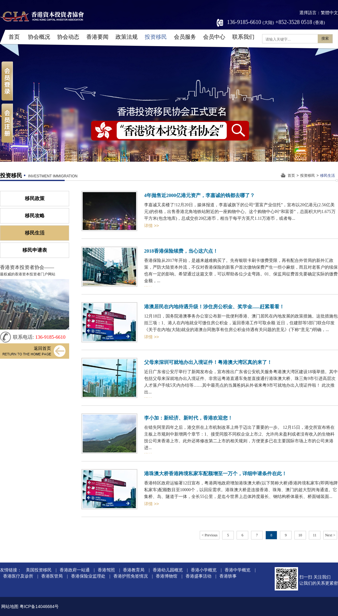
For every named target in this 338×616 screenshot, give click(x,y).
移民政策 (35, 198)
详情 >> (151, 226)
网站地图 (9, 606)
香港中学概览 (237, 570)
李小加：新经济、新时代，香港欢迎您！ (188, 418)
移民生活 (327, 175)
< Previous (210, 535)
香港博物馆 (166, 576)
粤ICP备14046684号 (39, 606)
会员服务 (185, 37)
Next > (330, 535)
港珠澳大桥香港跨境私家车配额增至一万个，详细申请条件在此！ (215, 473)
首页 (14, 37)
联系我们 (243, 37)
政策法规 (127, 37)
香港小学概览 (204, 570)
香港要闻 (97, 37)
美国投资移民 (39, 570)
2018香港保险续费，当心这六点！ (181, 251)
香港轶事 (228, 576)
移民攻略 (35, 215)
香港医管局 (52, 576)
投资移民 (156, 37)
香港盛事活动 (198, 576)
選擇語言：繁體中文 (318, 12)
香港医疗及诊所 (18, 576)
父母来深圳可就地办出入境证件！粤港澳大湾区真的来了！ (208, 362)
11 (314, 535)
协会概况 (39, 37)
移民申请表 (34, 250)
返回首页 (42, 348)
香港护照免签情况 (130, 576)
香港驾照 (106, 570)
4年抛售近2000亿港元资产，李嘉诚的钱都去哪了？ (199, 195)
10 (300, 535)
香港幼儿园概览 (168, 570)
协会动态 (68, 37)
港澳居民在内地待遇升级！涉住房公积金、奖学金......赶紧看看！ (214, 306)
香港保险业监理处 (88, 576)
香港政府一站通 (75, 570)
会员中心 (214, 37)
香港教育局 (133, 570)
